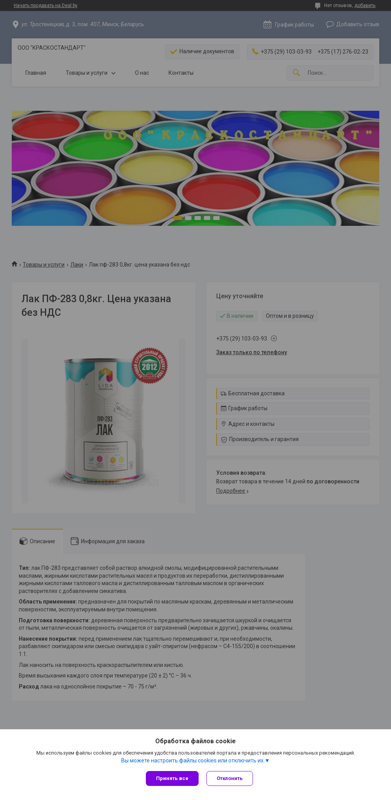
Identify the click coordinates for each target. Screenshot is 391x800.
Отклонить (230, 778)
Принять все (172, 778)
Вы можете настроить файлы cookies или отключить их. (193, 760)
